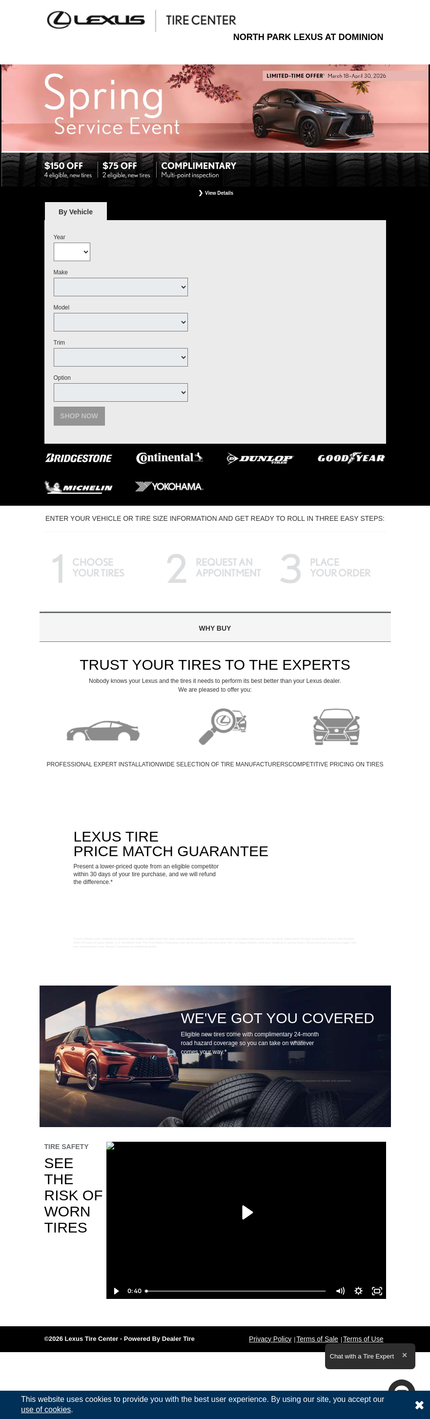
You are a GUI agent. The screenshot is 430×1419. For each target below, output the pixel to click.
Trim (59, 342)
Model (62, 307)
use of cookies (46, 1409)
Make (61, 272)
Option (62, 377)
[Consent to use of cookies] (419, 1405)
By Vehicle (76, 214)
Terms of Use (363, 1339)
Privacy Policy (270, 1339)
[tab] (76, 211)
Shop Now (79, 416)
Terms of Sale (317, 1339)
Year (59, 237)
